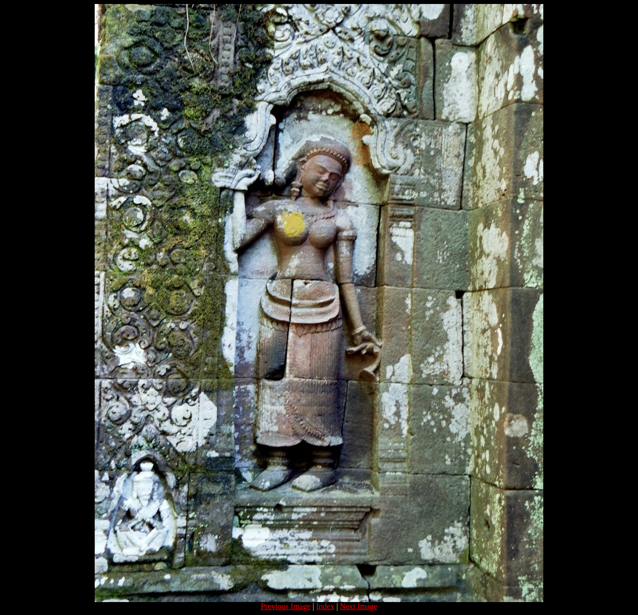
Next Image (358, 606)
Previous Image (286, 606)
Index (325, 606)
